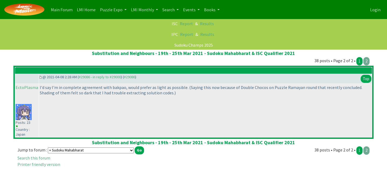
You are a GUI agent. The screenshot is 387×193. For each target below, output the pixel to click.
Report (186, 23)
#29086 (129, 77)
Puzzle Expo (111, 9)
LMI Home (87, 9)
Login (375, 9)
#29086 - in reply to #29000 (100, 77)
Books (210, 9)
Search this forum (33, 158)
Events (189, 9)
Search (168, 9)
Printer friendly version (38, 164)
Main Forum (63, 9)
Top (366, 78)
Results (207, 23)
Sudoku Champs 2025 (193, 45)
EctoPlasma (27, 87)
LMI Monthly (143, 9)
